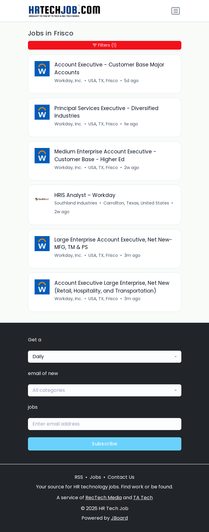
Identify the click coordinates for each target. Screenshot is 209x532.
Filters (105, 45)
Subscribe (104, 443)
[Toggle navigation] (175, 11)
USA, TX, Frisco (103, 81)
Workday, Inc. (68, 81)
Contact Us (121, 477)
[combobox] (104, 357)
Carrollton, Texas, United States (136, 203)
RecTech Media (103, 497)
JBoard (119, 518)
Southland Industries (75, 203)
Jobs (95, 477)
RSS (79, 477)
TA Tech (143, 497)
